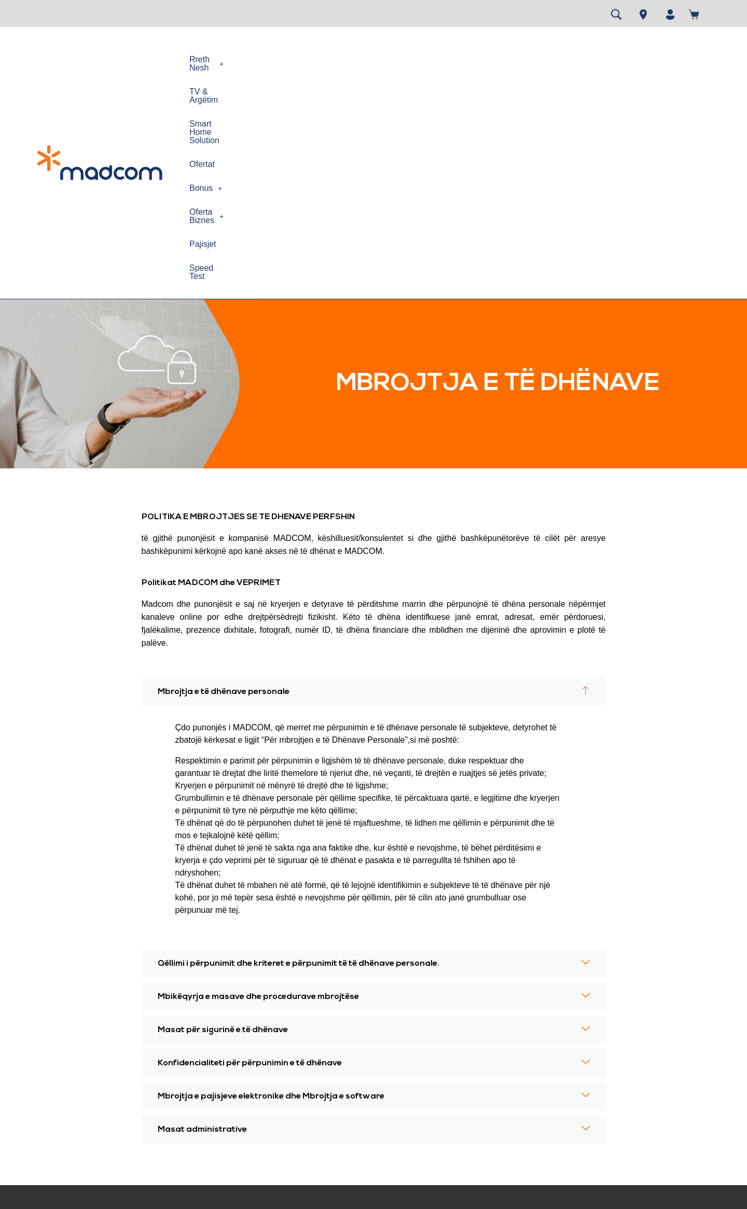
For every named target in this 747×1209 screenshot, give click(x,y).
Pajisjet (592, 59)
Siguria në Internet (233, 1096)
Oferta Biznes (534, 59)
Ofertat (427, 59)
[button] (215, 60)
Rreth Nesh (215, 59)
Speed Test (642, 59)
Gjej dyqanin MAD (351, 1067)
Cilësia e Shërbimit (233, 1114)
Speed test (338, 1031)
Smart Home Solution (360, 59)
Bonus (472, 59)
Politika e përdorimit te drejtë (250, 1059)
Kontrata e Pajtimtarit (119, 1067)
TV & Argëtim (280, 59)
